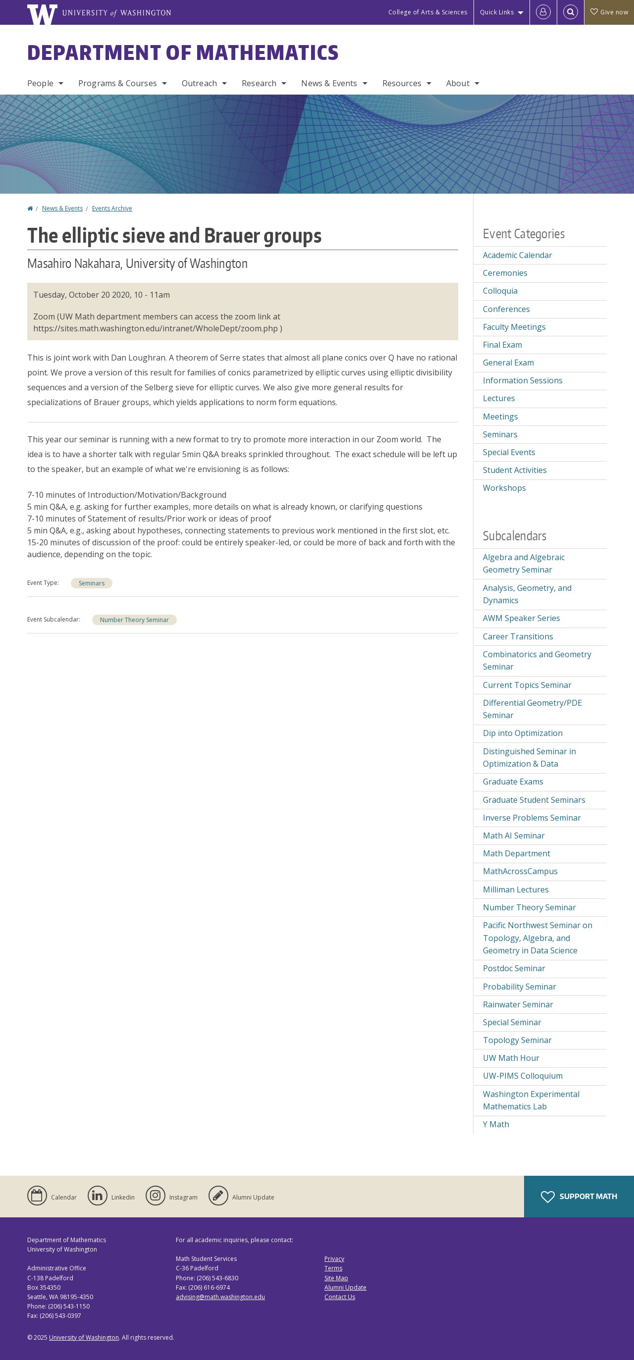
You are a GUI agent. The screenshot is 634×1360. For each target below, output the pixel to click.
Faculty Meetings (514, 326)
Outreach (199, 83)
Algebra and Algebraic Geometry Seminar (524, 563)
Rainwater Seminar (518, 1004)
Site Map (336, 1278)
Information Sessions (523, 380)
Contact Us (339, 1297)
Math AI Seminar (514, 835)
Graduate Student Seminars (534, 799)
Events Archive (112, 208)
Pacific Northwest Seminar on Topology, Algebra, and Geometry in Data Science (537, 938)
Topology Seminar (517, 1040)
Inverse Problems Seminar (532, 817)
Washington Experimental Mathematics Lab (531, 1100)
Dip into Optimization (523, 733)
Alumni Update (345, 1287)
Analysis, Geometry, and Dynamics (527, 594)
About (458, 83)
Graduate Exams (513, 781)
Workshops (504, 487)
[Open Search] (570, 12)
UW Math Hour (511, 1057)
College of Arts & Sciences (428, 12)
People (40, 83)
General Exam (508, 362)
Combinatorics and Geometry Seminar (537, 661)
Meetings (500, 416)
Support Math (579, 1197)
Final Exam (502, 344)
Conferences (506, 309)
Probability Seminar (519, 986)
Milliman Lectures (516, 889)
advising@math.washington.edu (220, 1297)
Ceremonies (505, 272)
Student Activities (515, 470)
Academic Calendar (517, 255)
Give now (609, 12)
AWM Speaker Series (521, 618)
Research (259, 83)
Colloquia (500, 290)
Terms (333, 1268)
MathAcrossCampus (520, 871)
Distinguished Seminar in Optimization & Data (529, 758)
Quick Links (497, 12)
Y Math (496, 1124)
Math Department (516, 853)
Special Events (509, 452)
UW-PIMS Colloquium (523, 1075)
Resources (402, 83)
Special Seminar (512, 1022)
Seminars (92, 583)
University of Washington (84, 1337)
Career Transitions (518, 636)
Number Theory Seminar (134, 620)
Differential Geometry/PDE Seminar (532, 709)
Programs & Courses (117, 83)
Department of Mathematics (183, 52)
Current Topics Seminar (527, 685)
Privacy (334, 1259)
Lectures (499, 398)
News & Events (329, 83)
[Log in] (543, 12)
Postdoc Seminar (514, 968)
